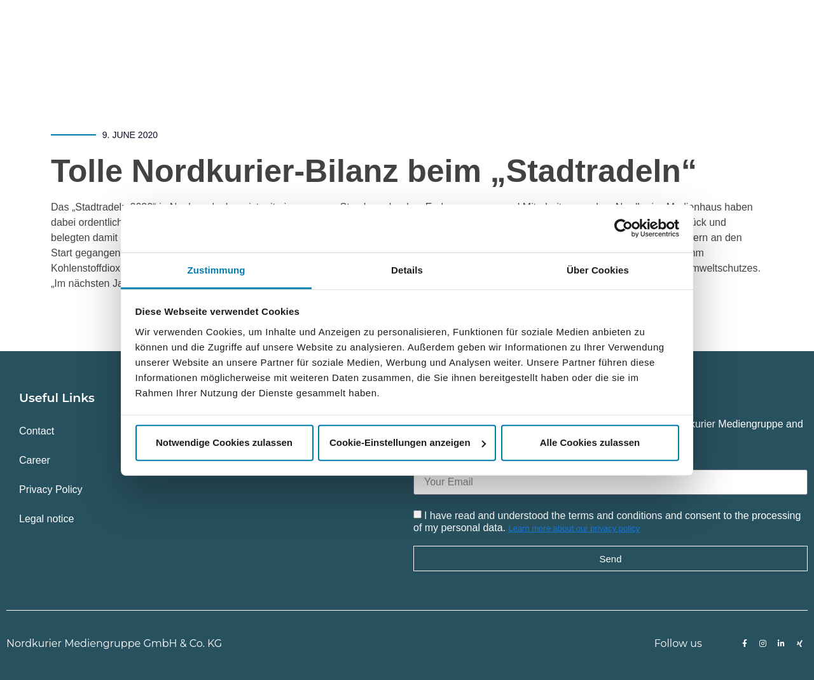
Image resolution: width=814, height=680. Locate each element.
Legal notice (46, 518)
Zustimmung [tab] (216, 269)
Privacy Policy (51, 489)
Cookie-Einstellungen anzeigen (407, 442)
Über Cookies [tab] (598, 269)
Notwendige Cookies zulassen (224, 442)
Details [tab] (407, 269)
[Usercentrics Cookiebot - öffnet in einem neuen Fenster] (623, 228)
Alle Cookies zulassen (590, 442)
